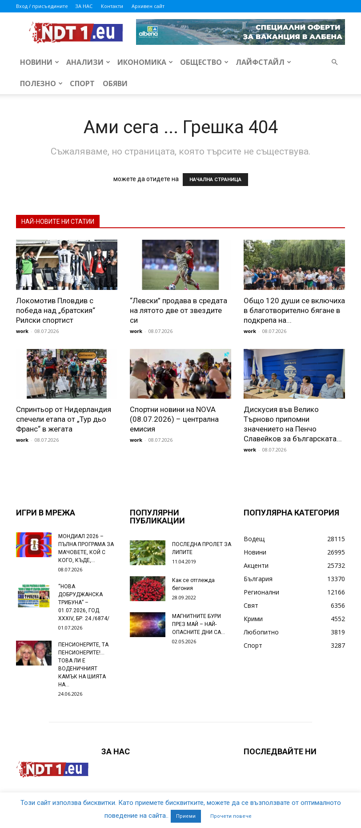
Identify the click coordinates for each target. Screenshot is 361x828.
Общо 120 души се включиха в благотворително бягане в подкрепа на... (294, 310)
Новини (39, 62)
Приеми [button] (186, 816)
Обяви (115, 83)
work (22, 331)
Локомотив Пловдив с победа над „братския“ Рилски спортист (55, 310)
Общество (204, 62)
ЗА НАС (83, 6)
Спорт (82, 83)
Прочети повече (231, 816)
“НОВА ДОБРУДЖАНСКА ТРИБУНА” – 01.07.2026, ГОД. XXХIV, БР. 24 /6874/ (83, 602)
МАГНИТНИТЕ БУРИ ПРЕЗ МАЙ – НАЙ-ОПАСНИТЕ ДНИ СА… (198, 624)
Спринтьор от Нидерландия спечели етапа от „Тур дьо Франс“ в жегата (63, 419)
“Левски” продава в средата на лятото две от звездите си (178, 310)
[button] (334, 62)
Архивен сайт (148, 6)
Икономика (145, 62)
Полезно (41, 83)
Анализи (88, 62)
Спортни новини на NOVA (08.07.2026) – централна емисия (174, 419)
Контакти (112, 6)
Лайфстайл (263, 62)
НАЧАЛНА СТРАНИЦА (215, 179)
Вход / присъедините (42, 6)
